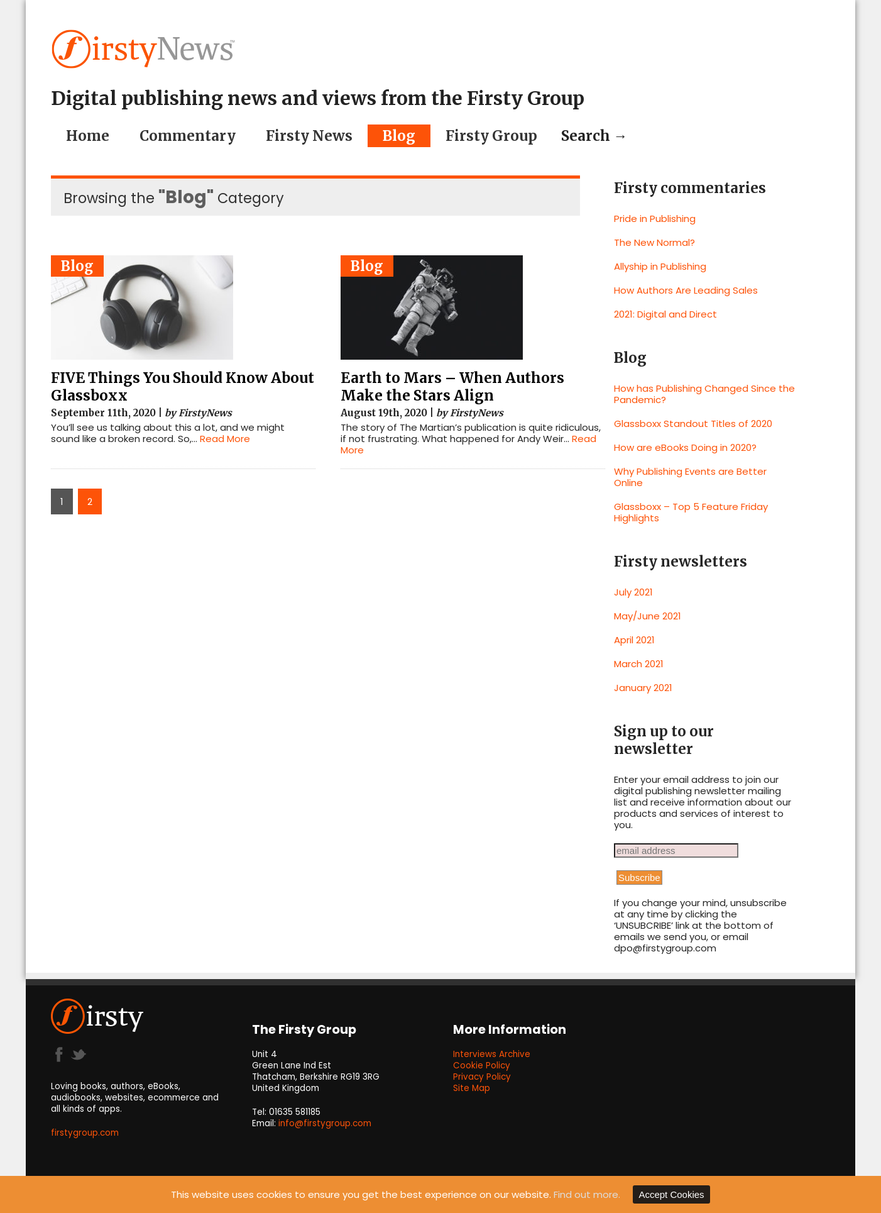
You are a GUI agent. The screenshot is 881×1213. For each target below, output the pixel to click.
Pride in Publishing (655, 218)
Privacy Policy (482, 1077)
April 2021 (634, 639)
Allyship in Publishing (660, 266)
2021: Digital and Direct (665, 314)
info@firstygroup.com (324, 1123)
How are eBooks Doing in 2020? (685, 447)
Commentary (188, 136)
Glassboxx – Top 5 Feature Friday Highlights (691, 512)
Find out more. (587, 1194)
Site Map (471, 1088)
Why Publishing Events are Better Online (690, 477)
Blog (399, 136)
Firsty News (309, 136)
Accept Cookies (671, 1194)
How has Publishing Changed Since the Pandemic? (704, 394)
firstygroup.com (85, 1133)
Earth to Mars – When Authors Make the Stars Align (452, 386)
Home (87, 136)
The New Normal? (654, 242)
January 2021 (643, 687)
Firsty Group (491, 136)
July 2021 (633, 592)
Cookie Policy (481, 1066)
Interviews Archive (491, 1054)
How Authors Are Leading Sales (686, 290)
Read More (225, 438)
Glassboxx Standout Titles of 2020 (693, 423)
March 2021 (639, 663)
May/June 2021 (647, 616)
